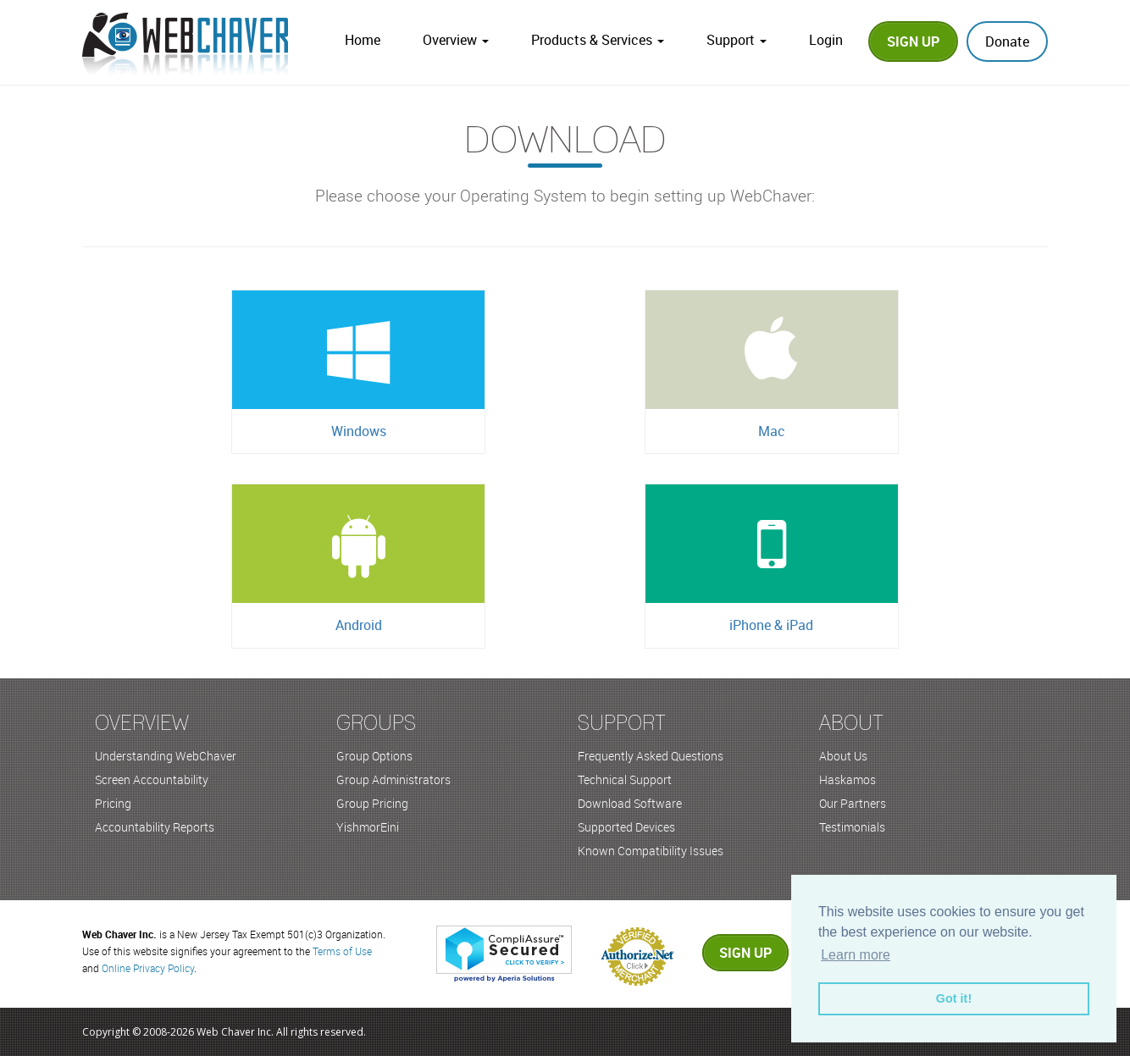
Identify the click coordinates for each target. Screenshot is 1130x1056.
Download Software (630, 803)
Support (736, 39)
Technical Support (625, 779)
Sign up (745, 952)
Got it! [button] (954, 998)
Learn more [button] (855, 955)
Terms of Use (342, 951)
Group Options (374, 756)
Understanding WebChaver (165, 756)
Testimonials (852, 827)
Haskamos (847, 779)
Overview (456, 39)
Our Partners (852, 803)
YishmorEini (367, 827)
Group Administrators (393, 779)
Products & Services (597, 39)
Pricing (113, 803)
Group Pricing (372, 803)
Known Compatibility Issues (650, 851)
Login (826, 39)
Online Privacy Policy (148, 968)
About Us (843, 756)
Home (362, 39)
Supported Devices (626, 827)
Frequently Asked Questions (650, 756)
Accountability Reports (154, 827)
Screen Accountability (151, 779)
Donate (1007, 41)
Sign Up (913, 41)
